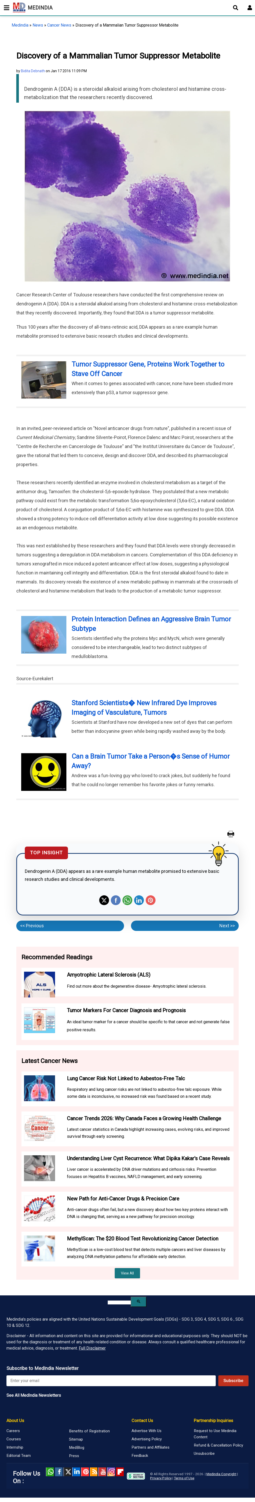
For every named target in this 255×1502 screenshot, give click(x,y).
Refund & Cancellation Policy (218, 1445)
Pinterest (151, 900)
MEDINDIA (32, 8)
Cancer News (59, 25)
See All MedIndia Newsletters (33, 1395)
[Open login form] (250, 7)
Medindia (20, 25)
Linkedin (139, 900)
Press (74, 1456)
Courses (13, 1439)
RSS (94, 1471)
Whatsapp (127, 900)
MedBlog (76, 1447)
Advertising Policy (147, 1439)
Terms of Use (184, 1478)
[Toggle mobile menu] (5, 7)
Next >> (227, 925)
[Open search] (235, 7)
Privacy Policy (161, 1478)
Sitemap (76, 1439)
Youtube (102, 1471)
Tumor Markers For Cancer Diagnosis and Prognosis (126, 1010)
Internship (14, 1447)
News (38, 25)
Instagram (111, 1471)
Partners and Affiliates (150, 1447)
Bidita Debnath (33, 71)
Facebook (116, 900)
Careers (13, 1430)
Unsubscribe (204, 1453)
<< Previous (32, 925)
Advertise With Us (146, 1430)
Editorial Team (18, 1455)
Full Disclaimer (92, 1348)
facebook (59, 1471)
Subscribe (233, 1380)
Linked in (76, 1471)
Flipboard (120, 1471)
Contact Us (142, 1420)
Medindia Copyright (221, 1474)
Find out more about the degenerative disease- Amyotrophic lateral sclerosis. (136, 986)
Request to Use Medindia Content (215, 1433)
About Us (15, 1420)
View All (127, 1273)
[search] (119, 1302)
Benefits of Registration (89, 1431)
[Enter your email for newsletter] (111, 1380)
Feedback (140, 1455)
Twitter (104, 900)
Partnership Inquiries (213, 1420)
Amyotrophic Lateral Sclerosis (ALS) (108, 975)
